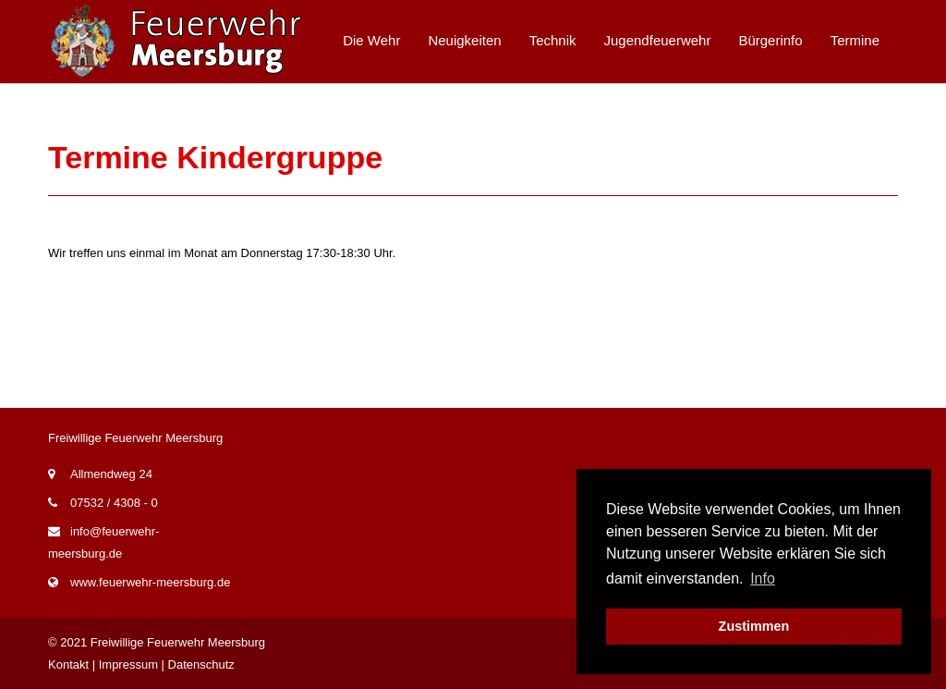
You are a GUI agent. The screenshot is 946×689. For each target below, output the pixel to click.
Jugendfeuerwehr (657, 40)
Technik (552, 40)
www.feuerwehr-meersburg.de (150, 582)
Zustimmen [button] (754, 626)
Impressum (128, 664)
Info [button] (762, 578)
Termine (855, 40)
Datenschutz (201, 664)
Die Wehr (371, 40)
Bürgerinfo (770, 40)
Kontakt (68, 664)
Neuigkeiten (464, 40)
